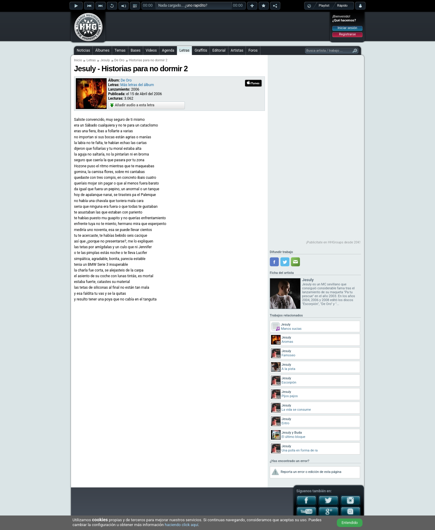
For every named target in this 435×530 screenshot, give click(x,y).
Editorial (218, 50)
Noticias (83, 50)
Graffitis (201, 50)
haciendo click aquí (181, 524)
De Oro (119, 60)
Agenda (168, 50)
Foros (252, 50)
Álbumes (102, 50)
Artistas (237, 50)
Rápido (342, 6)
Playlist (324, 6)
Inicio (78, 60)
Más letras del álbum (137, 85)
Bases (136, 50)
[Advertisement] (218, 26)
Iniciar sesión (347, 28)
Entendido (350, 523)
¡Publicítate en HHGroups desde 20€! (333, 242)
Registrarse (347, 34)
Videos (151, 50)
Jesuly (105, 60)
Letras (184, 50)
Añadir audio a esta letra (134, 105)
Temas (119, 50)
